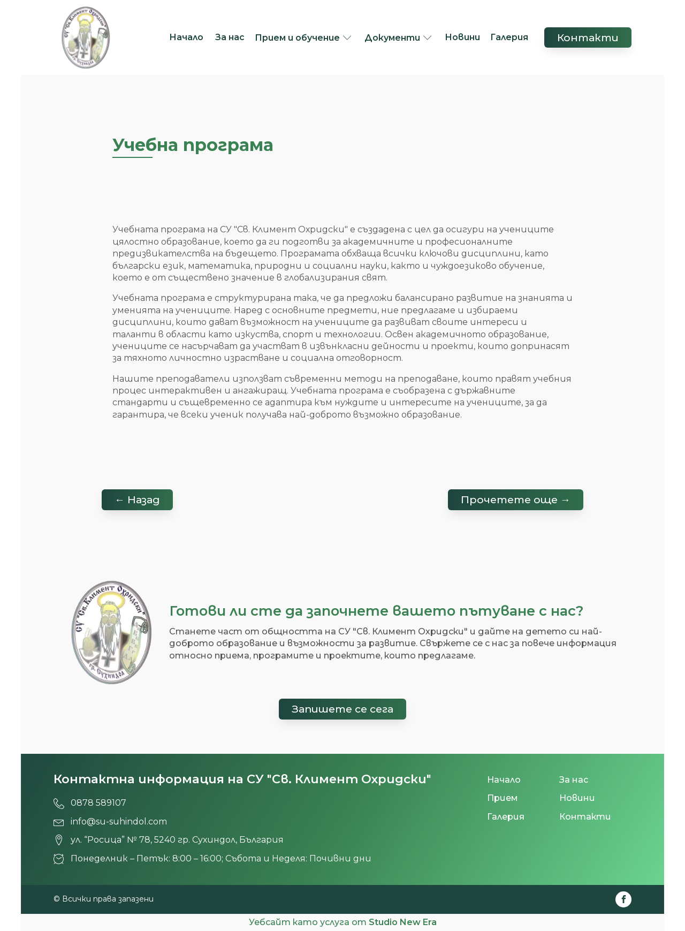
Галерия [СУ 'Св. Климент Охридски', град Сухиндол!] (509, 37)
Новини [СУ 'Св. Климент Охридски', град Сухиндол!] (462, 37)
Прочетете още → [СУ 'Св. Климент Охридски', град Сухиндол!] (515, 499)
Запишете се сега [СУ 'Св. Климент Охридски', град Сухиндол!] (342, 708)
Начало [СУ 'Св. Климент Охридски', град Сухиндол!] (187, 37)
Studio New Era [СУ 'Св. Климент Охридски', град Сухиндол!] (403, 922)
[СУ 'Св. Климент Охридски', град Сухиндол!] (86, 37)
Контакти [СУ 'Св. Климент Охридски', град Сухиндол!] (588, 37)
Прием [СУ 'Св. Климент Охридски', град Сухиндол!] (502, 798)
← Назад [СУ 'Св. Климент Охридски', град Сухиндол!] (137, 499)
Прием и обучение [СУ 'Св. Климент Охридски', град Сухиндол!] (297, 38)
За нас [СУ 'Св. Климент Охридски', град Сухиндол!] (230, 37)
